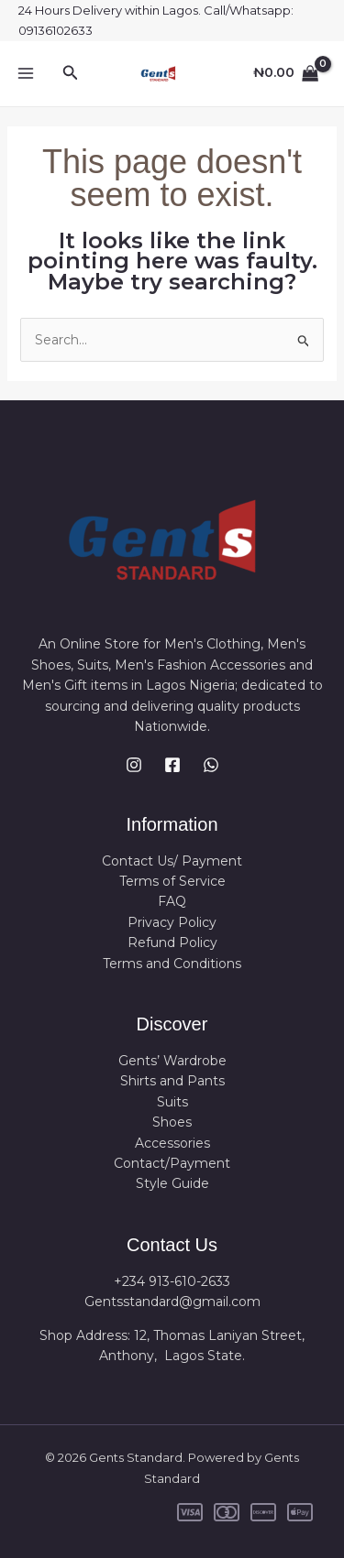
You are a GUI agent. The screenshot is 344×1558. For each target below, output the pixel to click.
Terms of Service (172, 881)
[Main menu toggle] (25, 73)
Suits (172, 1102)
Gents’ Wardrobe (172, 1060)
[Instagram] (134, 765)
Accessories (172, 1143)
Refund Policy (172, 942)
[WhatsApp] (211, 765)
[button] (70, 73)
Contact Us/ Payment (172, 861)
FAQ (172, 901)
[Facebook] (172, 765)
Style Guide (172, 1183)
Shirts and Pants (172, 1081)
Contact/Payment (172, 1163)
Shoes (172, 1122)
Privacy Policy (172, 922)
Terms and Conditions (172, 963)
